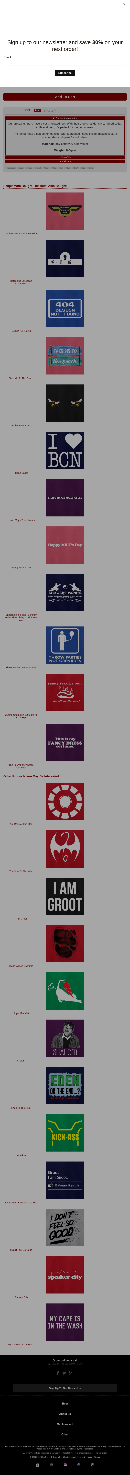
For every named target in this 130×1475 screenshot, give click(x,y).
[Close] (124, 4)
